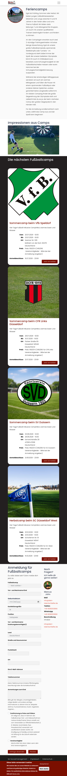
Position (11, 614)
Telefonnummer (14, 677)
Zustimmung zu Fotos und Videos (22, 713)
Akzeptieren (44, 764)
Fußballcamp (13, 583)
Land (9, 633)
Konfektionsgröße (14, 607)
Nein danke (44, 769)
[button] (12, 139)
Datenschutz (47, 759)
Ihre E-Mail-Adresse (15, 669)
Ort (9, 660)
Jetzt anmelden (49, 261)
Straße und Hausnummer (17, 640)
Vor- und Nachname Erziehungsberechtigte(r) (17, 623)
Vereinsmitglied (16, 741)
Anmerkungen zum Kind (17, 690)
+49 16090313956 (50, 609)
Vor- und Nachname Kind (17, 590)
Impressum (34, 759)
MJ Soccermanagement (17, 759)
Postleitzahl (12, 650)
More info (16, 774)
